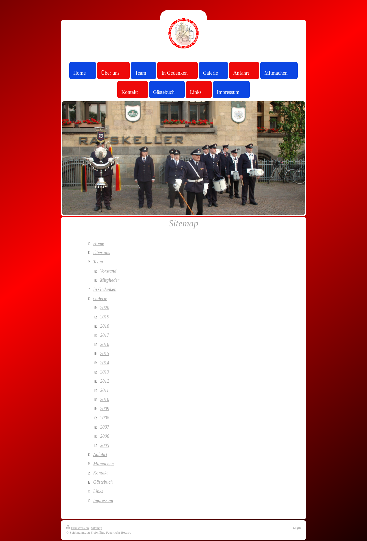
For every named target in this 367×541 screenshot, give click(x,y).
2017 (104, 335)
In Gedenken (104, 289)
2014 (104, 362)
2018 (104, 326)
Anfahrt (100, 454)
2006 (104, 436)
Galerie (100, 298)
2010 (104, 399)
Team (98, 261)
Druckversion (77, 528)
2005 (104, 445)
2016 (104, 344)
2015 (104, 353)
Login (297, 528)
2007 (104, 427)
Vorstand (108, 271)
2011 (104, 390)
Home (98, 243)
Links (98, 491)
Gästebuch (103, 482)
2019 (104, 316)
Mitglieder (109, 280)
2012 (104, 381)
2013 (104, 372)
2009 (104, 408)
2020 (104, 307)
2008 (104, 417)
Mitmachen (103, 463)
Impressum (103, 500)
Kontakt (100, 472)
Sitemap (96, 528)
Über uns (101, 252)
